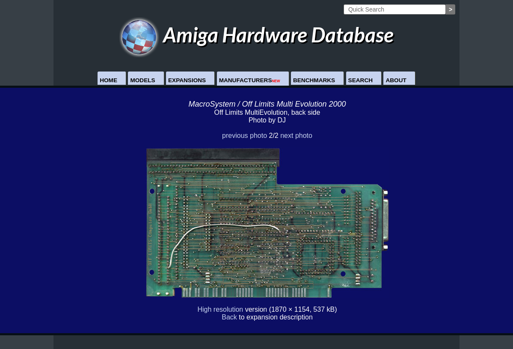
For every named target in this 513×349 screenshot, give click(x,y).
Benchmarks (314, 80)
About (395, 80)
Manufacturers (249, 80)
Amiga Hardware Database (256, 34)
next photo (296, 135)
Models (142, 80)
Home (108, 80)
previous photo (244, 135)
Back (229, 317)
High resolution (220, 309)
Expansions (187, 80)
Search (360, 80)
